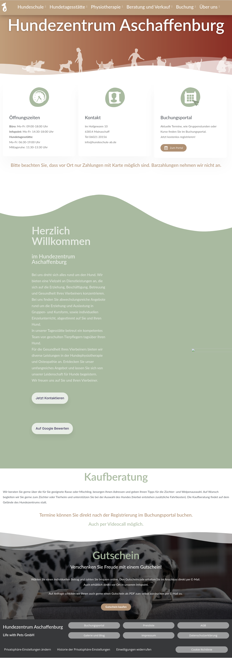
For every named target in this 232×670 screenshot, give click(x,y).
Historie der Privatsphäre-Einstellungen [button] (83, 649)
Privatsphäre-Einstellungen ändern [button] (27, 649)
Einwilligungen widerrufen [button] (134, 649)
